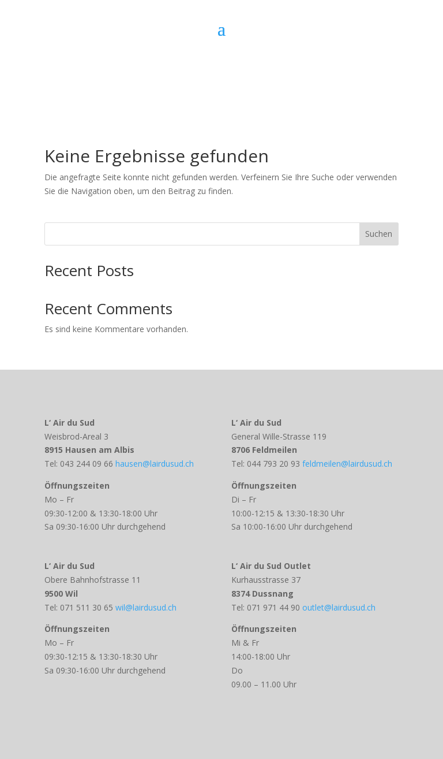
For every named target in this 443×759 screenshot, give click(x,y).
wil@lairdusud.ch (146, 607)
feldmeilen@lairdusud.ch (346, 463)
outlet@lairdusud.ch (339, 607)
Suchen (378, 233)
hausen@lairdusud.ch (154, 463)
